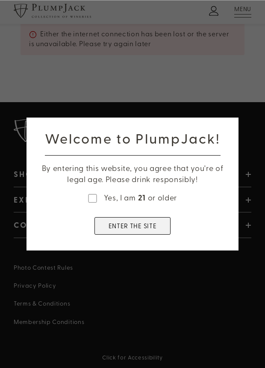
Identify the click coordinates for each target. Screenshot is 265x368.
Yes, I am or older (140, 197)
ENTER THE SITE (133, 225)
